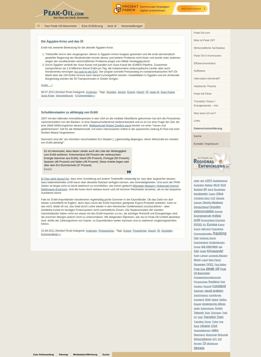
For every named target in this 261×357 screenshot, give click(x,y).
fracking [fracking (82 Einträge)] (220, 233)
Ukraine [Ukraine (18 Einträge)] (205, 325)
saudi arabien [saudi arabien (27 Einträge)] (213, 290)
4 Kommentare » (85, 95)
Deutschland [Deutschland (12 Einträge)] (201, 207)
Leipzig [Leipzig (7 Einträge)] (204, 255)
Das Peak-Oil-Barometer (60, 26)
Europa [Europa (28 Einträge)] (212, 224)
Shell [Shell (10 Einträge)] (208, 299)
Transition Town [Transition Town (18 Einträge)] (213, 317)
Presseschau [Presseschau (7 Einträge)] (201, 281)
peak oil (154, 92)
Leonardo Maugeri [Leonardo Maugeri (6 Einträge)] (218, 255)
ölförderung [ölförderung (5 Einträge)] (212, 343)
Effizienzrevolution (205, 63)
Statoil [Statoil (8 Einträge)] (215, 299)
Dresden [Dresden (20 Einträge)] (215, 207)
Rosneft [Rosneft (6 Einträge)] (207, 286)
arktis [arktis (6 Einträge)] (196, 180)
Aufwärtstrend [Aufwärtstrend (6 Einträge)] (220, 180)
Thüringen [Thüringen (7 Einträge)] (216, 312)
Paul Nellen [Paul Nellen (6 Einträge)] (220, 264)
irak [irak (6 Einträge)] (220, 247)
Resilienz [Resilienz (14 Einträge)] (214, 281)
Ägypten (111, 92)
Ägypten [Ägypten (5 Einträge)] (198, 343)
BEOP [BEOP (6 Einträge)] (216, 185)
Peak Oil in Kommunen (207, 55)
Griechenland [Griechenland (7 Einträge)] (201, 242)
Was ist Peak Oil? (204, 40)
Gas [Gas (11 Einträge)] (196, 238)
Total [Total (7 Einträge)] (199, 317)
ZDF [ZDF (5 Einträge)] (220, 339)
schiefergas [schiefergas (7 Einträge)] (215, 295)
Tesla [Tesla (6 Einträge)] (207, 312)
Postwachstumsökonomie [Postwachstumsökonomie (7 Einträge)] (207, 277)
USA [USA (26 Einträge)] (214, 325)
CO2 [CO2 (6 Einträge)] (213, 198)
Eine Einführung (92, 26)
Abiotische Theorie (205, 86)
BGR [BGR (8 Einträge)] (223, 185)
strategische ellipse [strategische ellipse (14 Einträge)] (213, 303)
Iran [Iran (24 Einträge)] (196, 251)
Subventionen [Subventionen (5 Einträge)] (207, 308)
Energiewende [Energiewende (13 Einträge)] (202, 215)
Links (197, 120)
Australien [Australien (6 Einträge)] (199, 185)
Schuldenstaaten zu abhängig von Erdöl (69, 112)
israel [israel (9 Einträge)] (203, 251)
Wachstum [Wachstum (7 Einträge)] (199, 335)
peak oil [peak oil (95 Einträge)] (212, 268)
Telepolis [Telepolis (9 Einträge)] (199, 312)
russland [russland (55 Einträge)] (219, 286)
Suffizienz (200, 70)
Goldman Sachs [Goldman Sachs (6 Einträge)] (207, 238)
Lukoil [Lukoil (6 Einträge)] (205, 260)
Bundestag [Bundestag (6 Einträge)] (219, 189)
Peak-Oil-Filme (203, 93)
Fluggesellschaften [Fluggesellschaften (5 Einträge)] (203, 233)
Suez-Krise (47, 95)
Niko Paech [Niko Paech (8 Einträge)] (215, 259)
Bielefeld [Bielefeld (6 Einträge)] (198, 189)
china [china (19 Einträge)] (219, 193)
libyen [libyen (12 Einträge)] (197, 259)
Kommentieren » (51, 234)
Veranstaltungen (132, 26)
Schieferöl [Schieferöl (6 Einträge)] (199, 299)
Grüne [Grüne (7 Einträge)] (197, 247)
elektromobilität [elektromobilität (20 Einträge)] (204, 211)
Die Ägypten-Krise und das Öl (62, 41)
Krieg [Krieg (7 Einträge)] (196, 255)
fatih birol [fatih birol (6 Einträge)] (206, 229)
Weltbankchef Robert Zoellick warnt (110, 125)
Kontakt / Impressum (206, 143)
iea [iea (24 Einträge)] (203, 246)
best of (111, 26)
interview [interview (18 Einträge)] (212, 246)
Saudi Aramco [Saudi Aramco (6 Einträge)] (201, 295)
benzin (122, 92)
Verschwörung (64, 95)
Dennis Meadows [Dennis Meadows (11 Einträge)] (213, 202)
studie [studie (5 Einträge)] (197, 308)
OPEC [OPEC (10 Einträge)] (210, 264)
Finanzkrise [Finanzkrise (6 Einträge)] (217, 229)
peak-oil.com (43, 11)
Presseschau (106, 230)
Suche (198, 136)
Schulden (167, 230)
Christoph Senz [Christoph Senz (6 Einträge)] (202, 198)
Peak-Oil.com (202, 32)
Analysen (91, 92)
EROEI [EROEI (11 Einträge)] (198, 224)
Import (140, 92)
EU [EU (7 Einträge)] (204, 224)
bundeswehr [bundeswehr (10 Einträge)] (201, 193)
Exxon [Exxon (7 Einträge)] (197, 229)
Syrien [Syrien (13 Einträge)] (219, 308)
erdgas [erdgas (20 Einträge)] (216, 215)
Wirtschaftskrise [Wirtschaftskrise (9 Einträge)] (203, 339)
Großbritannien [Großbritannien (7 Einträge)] (217, 242)
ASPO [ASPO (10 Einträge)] (208, 180)
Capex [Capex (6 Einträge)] (212, 194)
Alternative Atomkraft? (207, 78)
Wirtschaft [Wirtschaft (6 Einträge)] (223, 335)
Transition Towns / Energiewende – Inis (206, 103)
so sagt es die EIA (86, 71)
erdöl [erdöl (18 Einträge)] (197, 220)
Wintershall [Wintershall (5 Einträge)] (211, 335)
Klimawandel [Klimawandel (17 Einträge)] (215, 251)
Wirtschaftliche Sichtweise (209, 47)
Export (131, 92)
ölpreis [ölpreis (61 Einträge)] (199, 348)
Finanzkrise (140, 230)
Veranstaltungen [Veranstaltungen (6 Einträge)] (202, 330)
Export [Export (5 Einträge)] (221, 224)
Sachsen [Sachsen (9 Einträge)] (199, 290)
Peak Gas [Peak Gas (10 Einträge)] (199, 269)
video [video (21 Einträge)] (214, 330)
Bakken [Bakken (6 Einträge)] (209, 185)
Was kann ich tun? (205, 113)
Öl (147, 92)
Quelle (48, 169)
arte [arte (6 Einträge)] (202, 180)
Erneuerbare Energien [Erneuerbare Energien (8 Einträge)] (213, 220)
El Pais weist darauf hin (55, 178)
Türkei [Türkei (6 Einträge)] (215, 321)
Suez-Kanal (168, 92)
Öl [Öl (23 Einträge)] (204, 343)
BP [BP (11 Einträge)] (205, 189)
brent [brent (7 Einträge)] (210, 189)
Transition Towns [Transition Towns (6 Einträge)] (202, 321)
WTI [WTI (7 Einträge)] (214, 339)
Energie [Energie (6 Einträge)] (219, 211)
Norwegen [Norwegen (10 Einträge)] (200, 264)
